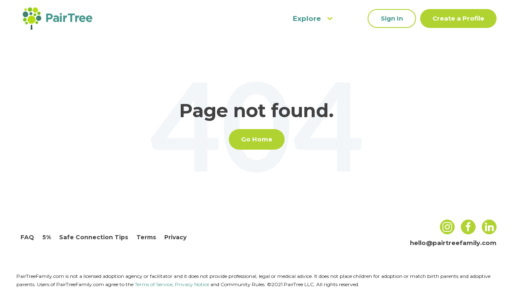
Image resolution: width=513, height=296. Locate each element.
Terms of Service (154, 284)
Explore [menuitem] (313, 18)
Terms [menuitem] (146, 237)
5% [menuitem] (46, 237)
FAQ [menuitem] (27, 237)
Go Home (256, 139)
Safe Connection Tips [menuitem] (93, 237)
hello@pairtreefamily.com (453, 243)
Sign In (392, 18)
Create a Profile (458, 18)
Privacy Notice (192, 284)
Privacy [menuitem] (175, 237)
